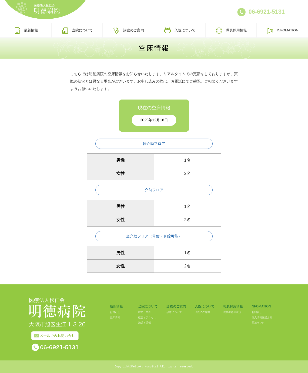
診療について (174, 312)
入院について (179, 30)
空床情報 (115, 317)
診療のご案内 (128, 30)
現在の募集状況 (232, 312)
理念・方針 (144, 312)
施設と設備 (144, 322)
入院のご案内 (202, 312)
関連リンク (258, 322)
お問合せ (257, 312)
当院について (77, 30)
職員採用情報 (231, 30)
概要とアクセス (147, 317)
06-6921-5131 (266, 11)
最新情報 (25, 30)
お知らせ (115, 312)
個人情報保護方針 (262, 317)
